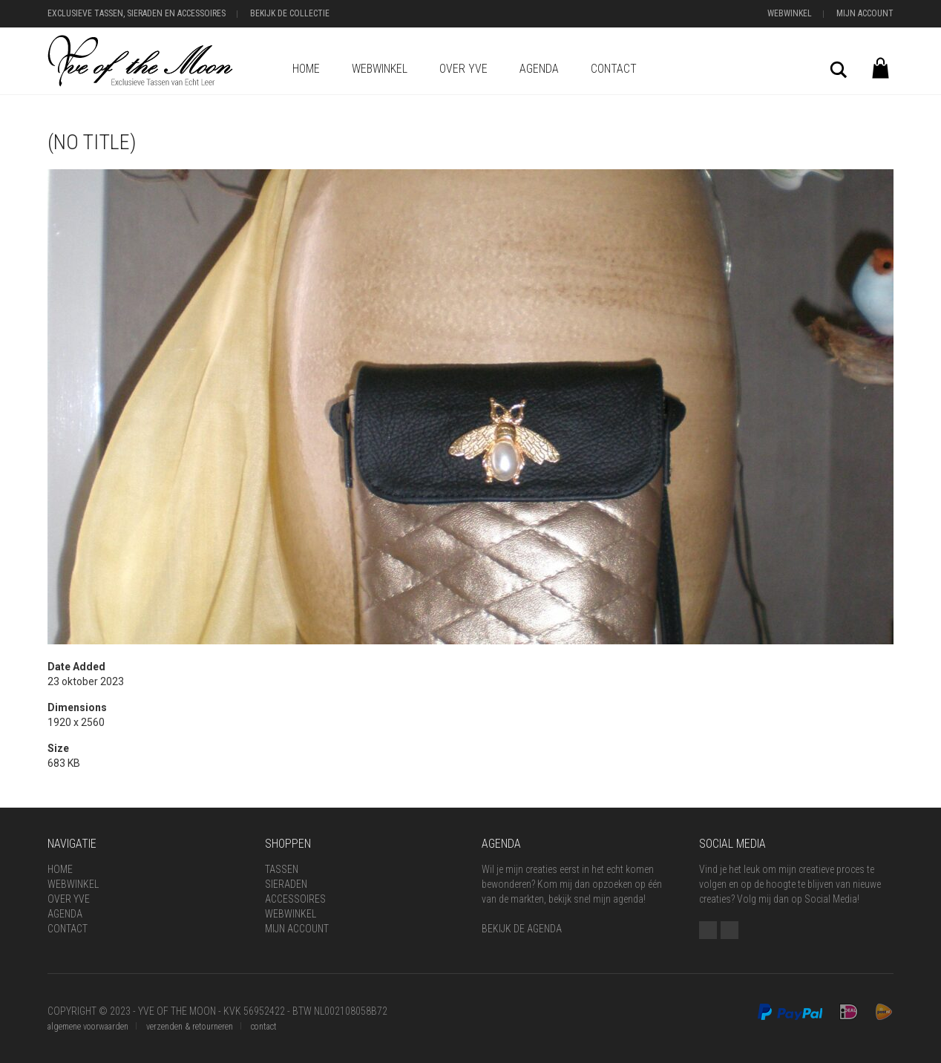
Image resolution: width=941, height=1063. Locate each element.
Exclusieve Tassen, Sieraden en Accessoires (136, 13)
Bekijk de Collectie (289, 13)
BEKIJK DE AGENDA (522, 929)
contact (264, 1026)
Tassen (281, 869)
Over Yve (463, 69)
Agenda (539, 69)
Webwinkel (789, 13)
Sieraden (286, 884)
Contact (614, 69)
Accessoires (295, 899)
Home (306, 69)
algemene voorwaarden (87, 1026)
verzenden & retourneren (189, 1026)
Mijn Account (865, 13)
